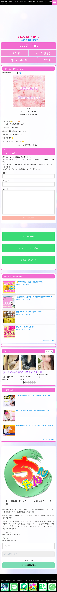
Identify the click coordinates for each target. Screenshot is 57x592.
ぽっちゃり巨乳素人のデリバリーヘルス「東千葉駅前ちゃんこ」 (27, 580)
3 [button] (28, 383)
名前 (4, 173)
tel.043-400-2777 (28, 40)
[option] (11, 367)
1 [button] (23, 383)
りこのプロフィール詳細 (28, 248)
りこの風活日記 (28, 236)
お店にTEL (28, 45)
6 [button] (34, 383)
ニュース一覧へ (47, 341)
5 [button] (32, 383)
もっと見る (49, 351)
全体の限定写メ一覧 (28, 260)
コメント (6, 189)
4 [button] (30, 383)
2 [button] (26, 383)
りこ (19, 73)
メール (5, 181)
